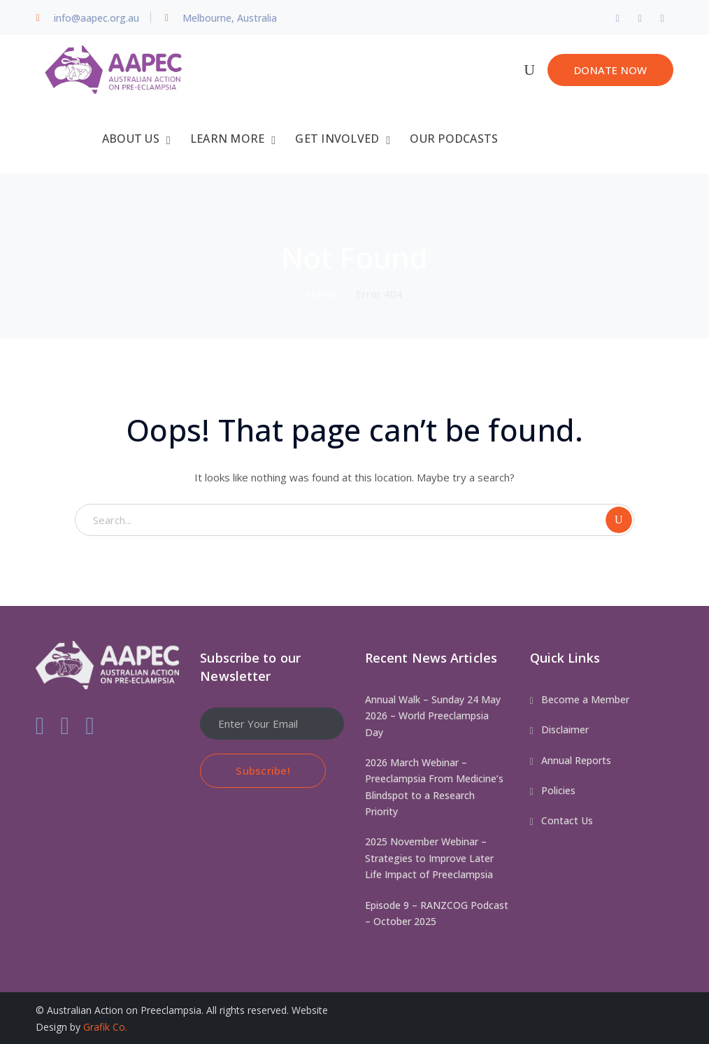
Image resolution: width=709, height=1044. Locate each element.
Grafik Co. (105, 1025)
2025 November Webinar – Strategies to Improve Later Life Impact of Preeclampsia (429, 857)
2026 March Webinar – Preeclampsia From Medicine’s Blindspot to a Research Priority (434, 786)
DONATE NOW (610, 70)
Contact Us (567, 819)
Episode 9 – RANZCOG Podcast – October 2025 (436, 911)
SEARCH (619, 519)
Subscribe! (263, 769)
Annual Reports (576, 759)
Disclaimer (565, 728)
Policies (558, 789)
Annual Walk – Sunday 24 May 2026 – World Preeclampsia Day (433, 715)
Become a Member (585, 698)
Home (321, 293)
